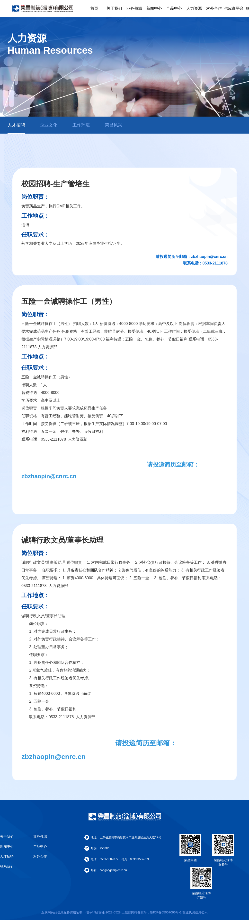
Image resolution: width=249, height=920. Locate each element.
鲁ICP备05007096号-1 (166, 912)
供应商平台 (234, 8)
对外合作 (214, 8)
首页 (94, 8)
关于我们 (114, 8)
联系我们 (7, 866)
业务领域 (134, 8)
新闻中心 (154, 8)
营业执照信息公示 (195, 912)
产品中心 (174, 8)
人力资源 (194, 8)
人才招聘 (7, 856)
